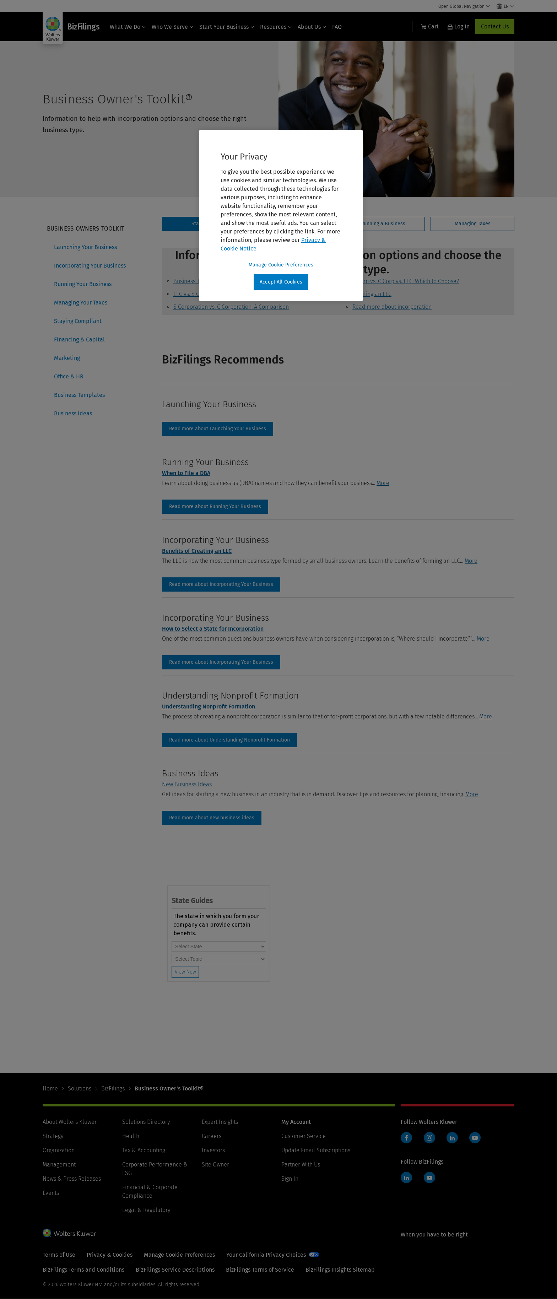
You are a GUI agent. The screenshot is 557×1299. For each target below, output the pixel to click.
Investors (213, 1150)
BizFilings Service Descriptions (175, 1269)
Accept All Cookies (281, 282)
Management (59, 1164)
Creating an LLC (371, 294)
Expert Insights (220, 1122)
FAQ (337, 26)
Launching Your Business (85, 247)
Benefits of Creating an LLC (197, 551)
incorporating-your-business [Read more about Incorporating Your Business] (221, 584)
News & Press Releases (72, 1178)
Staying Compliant (78, 321)
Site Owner (215, 1164)
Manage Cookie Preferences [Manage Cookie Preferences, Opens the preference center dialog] (281, 265)
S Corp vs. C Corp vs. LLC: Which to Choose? (405, 281)
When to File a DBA (186, 473)
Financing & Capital (79, 339)
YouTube (475, 1137)
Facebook (406, 1137)
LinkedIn (452, 1137)
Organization (59, 1150)
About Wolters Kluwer (70, 1122)
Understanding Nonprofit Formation (208, 706)
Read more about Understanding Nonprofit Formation (229, 740)
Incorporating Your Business (90, 265)
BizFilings (113, 1088)
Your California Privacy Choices (266, 1254)
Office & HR (68, 376)
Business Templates (79, 395)
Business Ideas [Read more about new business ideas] (211, 818)
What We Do (128, 26)
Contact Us (495, 26)
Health (130, 1136)
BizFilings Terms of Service (260, 1269)
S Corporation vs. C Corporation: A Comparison (231, 306)
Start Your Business (226, 26)
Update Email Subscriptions (315, 1150)
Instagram (429, 1137)
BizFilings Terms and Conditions (83, 1269)
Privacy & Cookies (110, 1254)
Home (50, 1088)
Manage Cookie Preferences (179, 1254)
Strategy (53, 1136)
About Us (312, 26)
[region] (281, 215)
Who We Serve (173, 26)
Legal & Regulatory (146, 1210)
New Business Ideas (187, 784)
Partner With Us (300, 1164)
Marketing (67, 358)
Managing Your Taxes (80, 302)
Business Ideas (73, 413)
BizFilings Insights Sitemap (340, 1269)
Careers (211, 1136)
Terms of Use (59, 1254)
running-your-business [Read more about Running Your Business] (215, 506)
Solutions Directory (146, 1122)
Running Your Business (83, 284)
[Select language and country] (505, 6)
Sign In (289, 1178)
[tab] (383, 224)
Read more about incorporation (392, 306)
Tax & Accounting (143, 1150)
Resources (276, 26)
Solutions (79, 1088)
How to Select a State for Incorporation (213, 628)
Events (51, 1193)
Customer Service (303, 1136)
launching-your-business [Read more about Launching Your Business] (217, 429)
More (383, 483)
